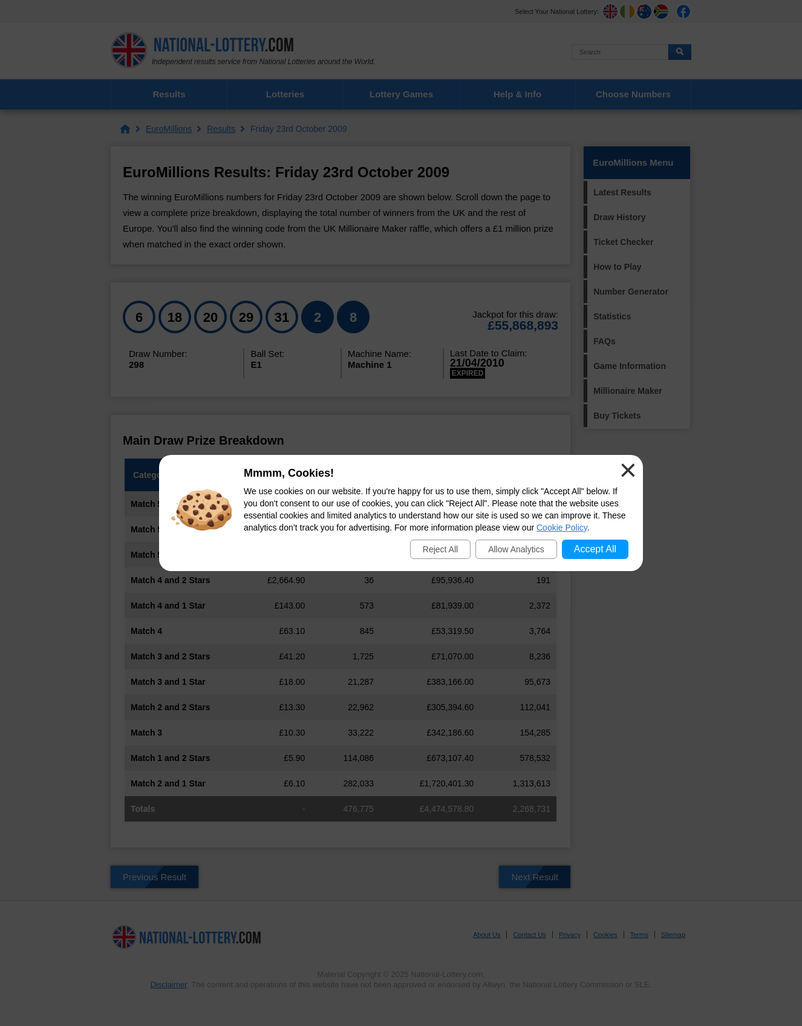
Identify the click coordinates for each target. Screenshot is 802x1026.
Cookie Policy (561, 527)
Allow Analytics (516, 549)
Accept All (595, 549)
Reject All (440, 549)
